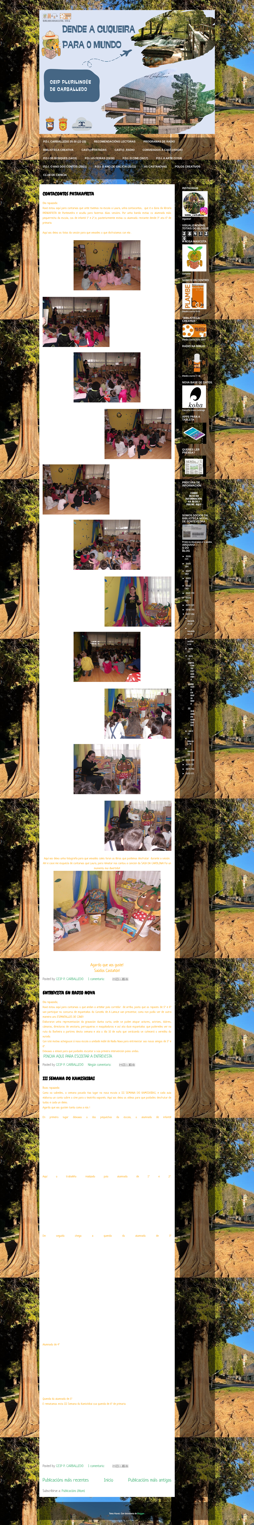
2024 (188, 570)
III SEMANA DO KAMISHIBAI (69, 1078)
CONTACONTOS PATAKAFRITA (68, 194)
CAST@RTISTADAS (94, 150)
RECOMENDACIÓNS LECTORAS (114, 141)
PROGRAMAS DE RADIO (159, 141)
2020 (188, 597)
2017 (188, 614)
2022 (188, 585)
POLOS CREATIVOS (187, 166)
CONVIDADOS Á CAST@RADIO (163, 150)
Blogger (140, 1513)
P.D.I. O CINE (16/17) (135, 158)
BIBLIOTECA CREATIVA (58, 150)
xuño (191, 648)
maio (191, 656)
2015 (188, 764)
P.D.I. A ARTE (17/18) (169, 158)
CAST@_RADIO (125, 150)
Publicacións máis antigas (149, 1480)
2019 (188, 605)
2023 (188, 578)
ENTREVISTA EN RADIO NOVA (69, 993)
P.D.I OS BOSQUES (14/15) (60, 158)
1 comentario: (97, 979)
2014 (188, 768)
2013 (188, 773)
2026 (188, 556)
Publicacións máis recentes (66, 1480)
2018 (188, 609)
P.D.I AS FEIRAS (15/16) (100, 158)
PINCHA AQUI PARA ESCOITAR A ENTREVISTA (77, 1057)
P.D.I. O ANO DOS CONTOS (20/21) (65, 166)
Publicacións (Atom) (73, 1491)
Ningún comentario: (100, 1065)
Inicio (108, 1480)
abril (191, 731)
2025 (188, 563)
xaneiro (190, 751)
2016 (188, 759)
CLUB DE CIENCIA (55, 175)
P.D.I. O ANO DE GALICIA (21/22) (115, 166)
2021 (188, 593)
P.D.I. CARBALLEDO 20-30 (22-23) (64, 141)
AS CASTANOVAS (155, 166)
